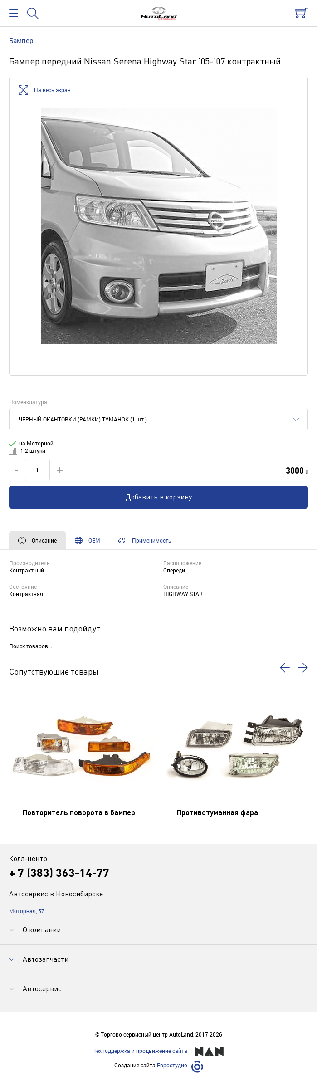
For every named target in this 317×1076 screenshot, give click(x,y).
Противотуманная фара (217, 812)
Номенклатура (28, 402)
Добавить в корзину (159, 496)
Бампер (21, 40)
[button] (285, 668)
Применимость (144, 540)
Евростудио (172, 1065)
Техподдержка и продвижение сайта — (158, 1051)
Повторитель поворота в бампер (79, 812)
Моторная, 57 (26, 911)
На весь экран (45, 90)
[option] (158, 226)
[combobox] (158, 419)
